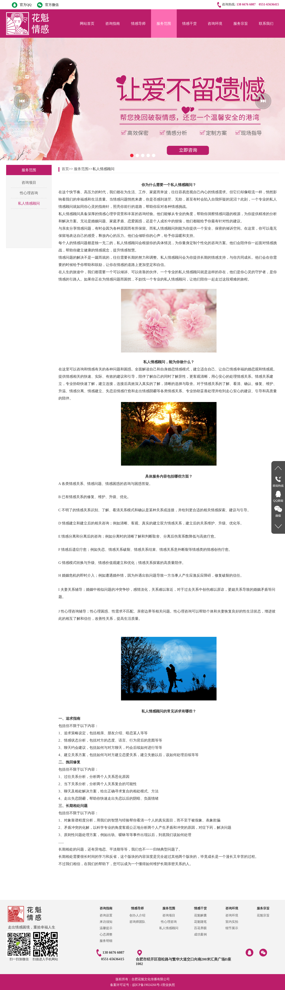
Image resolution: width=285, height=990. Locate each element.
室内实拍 (231, 921)
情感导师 (138, 23)
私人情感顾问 (29, 203)
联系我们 (266, 23)
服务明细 (106, 941)
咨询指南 (112, 23)
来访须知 (106, 921)
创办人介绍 (137, 915)
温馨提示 (106, 928)
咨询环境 (215, 23)
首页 (65, 169)
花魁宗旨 (263, 915)
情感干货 (189, 23)
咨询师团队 (137, 921)
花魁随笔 (200, 921)
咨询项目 (29, 182)
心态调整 (106, 934)
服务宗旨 (240, 23)
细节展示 (231, 928)
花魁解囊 (200, 915)
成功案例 (200, 934)
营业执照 (168, 985)
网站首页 (87, 23)
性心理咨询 (29, 193)
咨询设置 (106, 915)
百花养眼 (200, 928)
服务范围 (163, 23)
